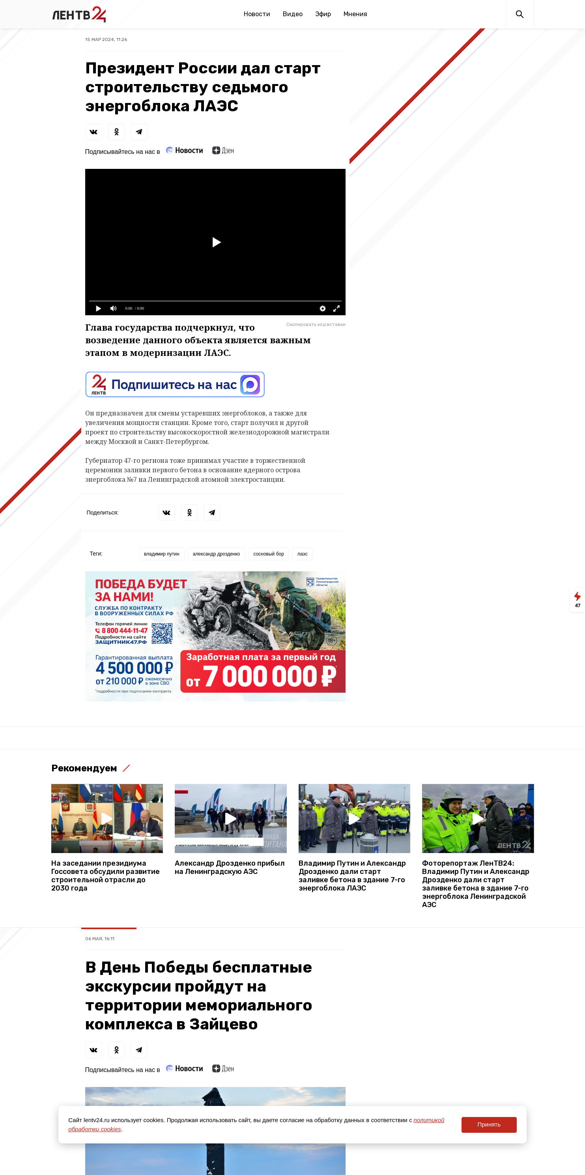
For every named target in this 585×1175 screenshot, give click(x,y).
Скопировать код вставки (316, 324)
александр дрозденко (216, 554)
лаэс (302, 554)
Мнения (355, 14)
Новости (257, 14)
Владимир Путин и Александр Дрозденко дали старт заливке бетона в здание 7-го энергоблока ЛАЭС (352, 875)
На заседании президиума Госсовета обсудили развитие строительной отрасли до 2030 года (105, 875)
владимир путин (161, 554)
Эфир (323, 14)
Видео (293, 14)
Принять (489, 1124)
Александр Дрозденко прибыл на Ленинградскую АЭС (230, 867)
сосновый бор (269, 554)
